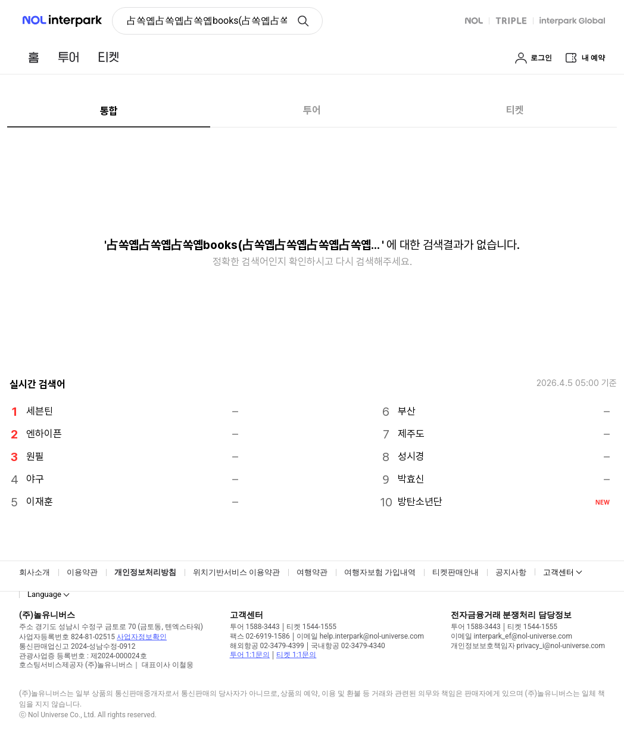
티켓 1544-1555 (311, 627)
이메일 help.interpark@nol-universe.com (360, 636)
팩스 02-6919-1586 (260, 636)
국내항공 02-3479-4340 (348, 646)
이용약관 (82, 572)
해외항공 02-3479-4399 (267, 646)
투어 (312, 110)
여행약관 (312, 572)
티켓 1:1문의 (296, 655)
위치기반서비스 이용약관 (236, 572)
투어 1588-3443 (255, 627)
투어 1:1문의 (250, 655)
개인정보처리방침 (145, 572)
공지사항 (510, 572)
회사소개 (34, 572)
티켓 (515, 110)
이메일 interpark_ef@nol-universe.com (511, 636)
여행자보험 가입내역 (380, 572)
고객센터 (558, 572)
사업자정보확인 (142, 637)
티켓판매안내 (455, 572)
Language (44, 594)
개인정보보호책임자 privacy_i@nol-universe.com (528, 646)
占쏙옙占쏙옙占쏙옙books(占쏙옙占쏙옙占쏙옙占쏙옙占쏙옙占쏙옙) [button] (207, 20)
